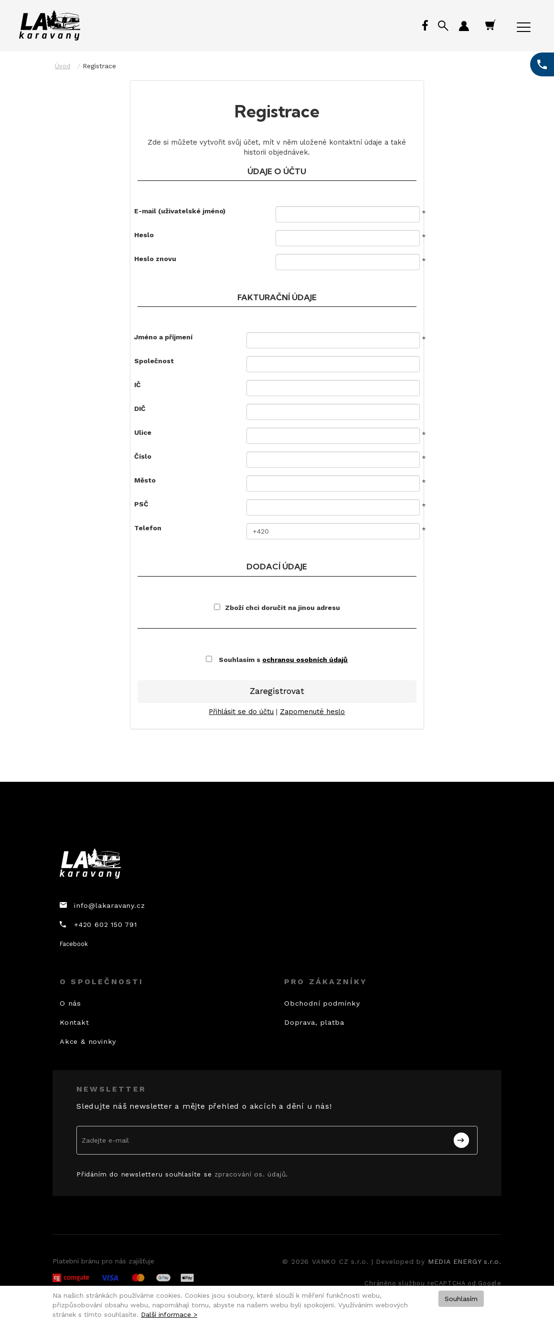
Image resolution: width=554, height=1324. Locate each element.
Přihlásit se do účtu (241, 711)
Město (145, 480)
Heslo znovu (155, 259)
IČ (137, 385)
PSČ (141, 504)
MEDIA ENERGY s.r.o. (464, 1261)
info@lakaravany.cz (109, 905)
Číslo (142, 456)
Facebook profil (426, 26)
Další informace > (169, 1314)
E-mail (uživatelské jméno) (179, 211)
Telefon (147, 528)
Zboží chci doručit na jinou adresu (277, 607)
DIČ (140, 408)
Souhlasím (461, 1299)
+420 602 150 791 (105, 924)
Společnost (154, 361)
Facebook (74, 943)
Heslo (144, 235)
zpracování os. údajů (250, 1174)
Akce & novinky (88, 1041)
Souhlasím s (277, 659)
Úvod (62, 66)
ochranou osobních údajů (305, 659)
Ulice (142, 432)
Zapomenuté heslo (312, 711)
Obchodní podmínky (322, 1003)
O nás (70, 1003)
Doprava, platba (314, 1022)
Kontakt (74, 1022)
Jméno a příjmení (163, 337)
